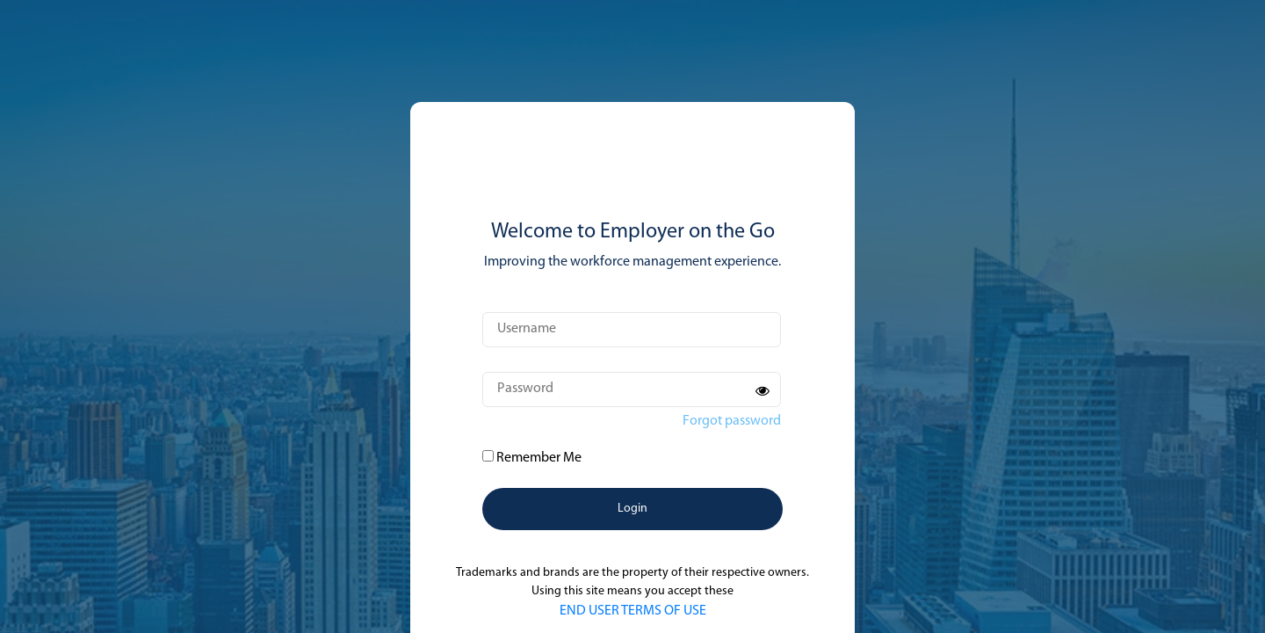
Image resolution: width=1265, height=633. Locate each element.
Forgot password (732, 421)
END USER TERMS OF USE (633, 611)
